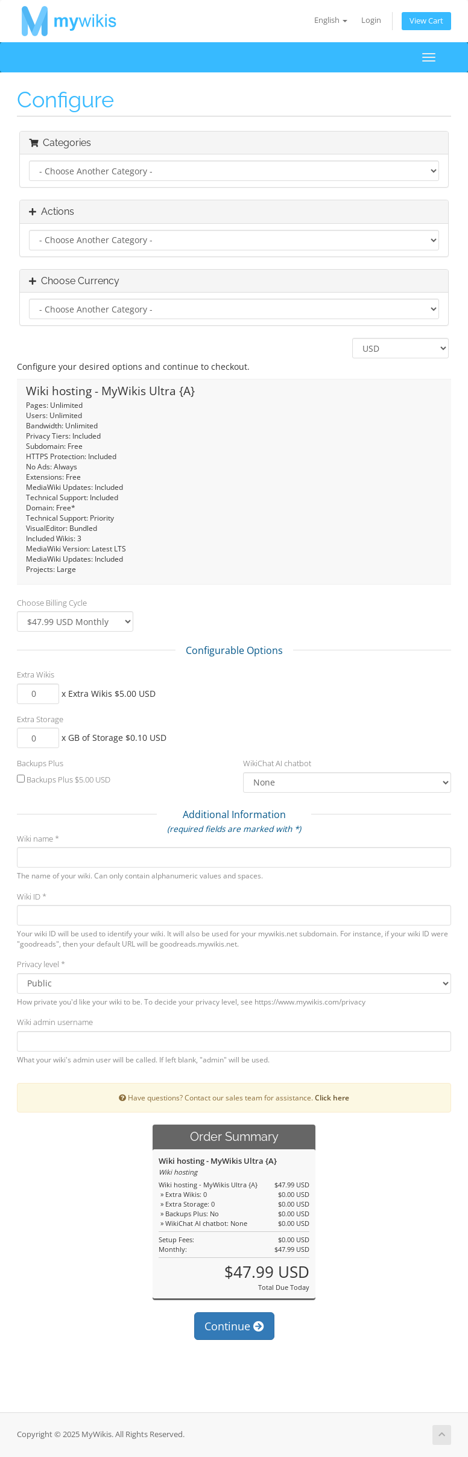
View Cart (426, 21)
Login (371, 20)
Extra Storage (40, 719)
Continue (234, 1326)
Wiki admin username (55, 1022)
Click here (332, 1097)
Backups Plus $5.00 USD (63, 779)
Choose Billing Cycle (52, 602)
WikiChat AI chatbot (277, 763)
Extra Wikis (35, 674)
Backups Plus (40, 763)
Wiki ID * (31, 896)
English (330, 20)
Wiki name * (38, 838)
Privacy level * (41, 964)
